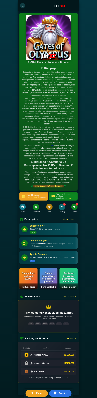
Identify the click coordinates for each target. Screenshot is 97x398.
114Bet (50, 146)
